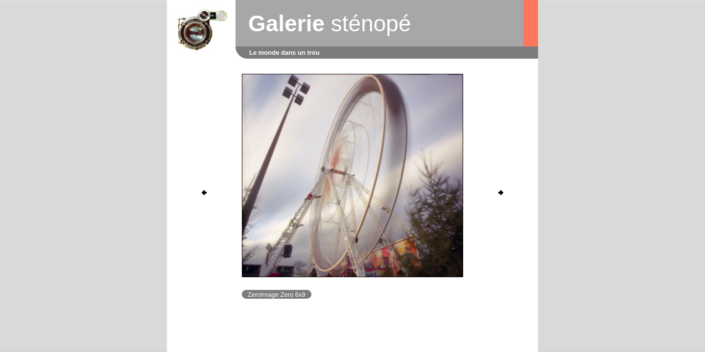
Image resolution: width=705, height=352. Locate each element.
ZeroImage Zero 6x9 (277, 294)
